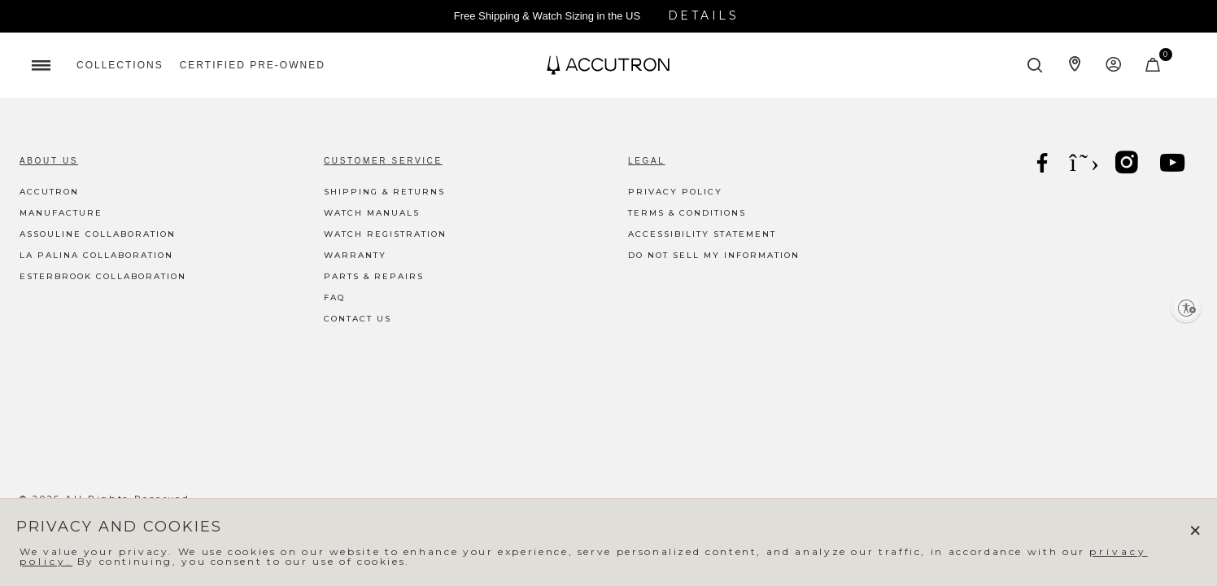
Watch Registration (385, 234)
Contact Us (357, 318)
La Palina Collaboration (96, 255)
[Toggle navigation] (40, 65)
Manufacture (61, 213)
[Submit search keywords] (1035, 65)
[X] (1086, 162)
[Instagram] (1128, 165)
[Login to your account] (1114, 65)
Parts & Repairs (374, 276)
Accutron (49, 191)
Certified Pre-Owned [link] (252, 65)
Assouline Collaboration (98, 234)
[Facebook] (1044, 165)
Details (703, 15)
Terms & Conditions (687, 213)
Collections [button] (120, 65)
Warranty (355, 255)
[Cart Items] (1154, 69)
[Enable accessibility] (1186, 307)
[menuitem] (120, 65)
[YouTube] (1173, 165)
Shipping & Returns (384, 191)
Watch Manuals (372, 213)
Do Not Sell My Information (714, 255)
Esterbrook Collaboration (103, 276)
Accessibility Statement (702, 234)
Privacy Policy (675, 191)
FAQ (334, 297)
